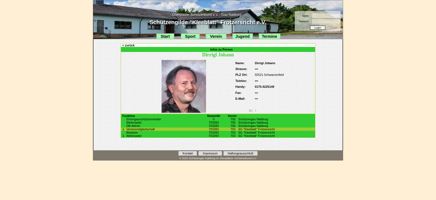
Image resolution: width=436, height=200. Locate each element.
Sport (190, 36)
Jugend (243, 36)
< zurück (128, 45)
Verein (216, 36)
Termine (269, 36)
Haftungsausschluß (240, 153)
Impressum (210, 153)
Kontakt (188, 153)
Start (165, 36)
